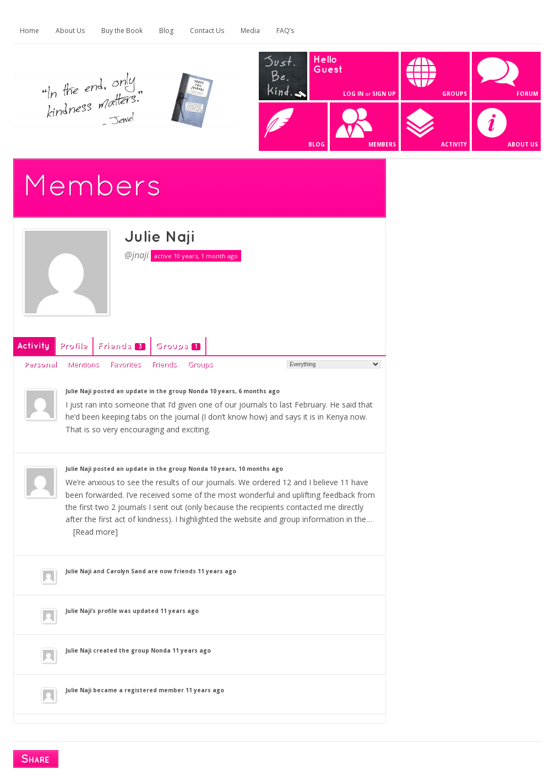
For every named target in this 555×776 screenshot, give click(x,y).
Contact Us (207, 30)
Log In (353, 93)
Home (29, 30)
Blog (166, 30)
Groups (177, 346)
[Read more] (95, 532)
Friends (121, 346)
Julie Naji (159, 237)
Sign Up (384, 93)
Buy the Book (122, 30)
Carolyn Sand (126, 571)
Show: (275, 364)
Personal (40, 364)
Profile (73, 346)
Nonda (198, 391)
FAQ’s (285, 30)
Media (250, 30)
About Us (70, 30)
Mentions (83, 364)
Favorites (125, 364)
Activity (33, 346)
